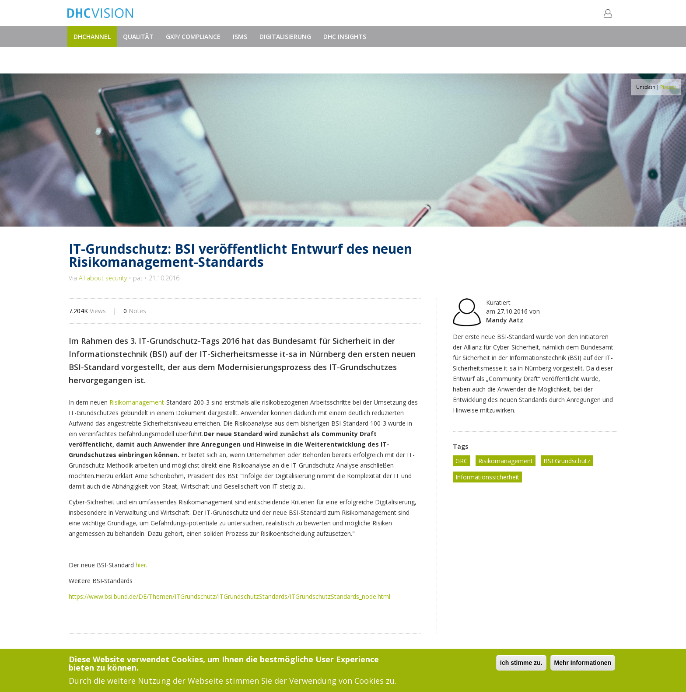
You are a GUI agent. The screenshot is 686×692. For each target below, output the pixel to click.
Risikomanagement (136, 402)
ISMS (240, 36)
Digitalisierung (285, 36)
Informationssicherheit (487, 477)
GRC (461, 461)
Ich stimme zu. (521, 662)
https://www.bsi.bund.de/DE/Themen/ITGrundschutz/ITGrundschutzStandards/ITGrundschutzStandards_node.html (229, 596)
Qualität (138, 36)
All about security (103, 278)
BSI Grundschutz (566, 461)
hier (141, 565)
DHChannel (92, 36)
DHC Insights (344, 36)
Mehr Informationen (583, 662)
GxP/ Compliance (193, 36)
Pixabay (668, 87)
